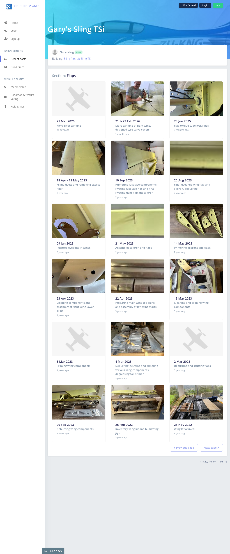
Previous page (184, 447)
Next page (211, 447)
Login (10, 31)
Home (11, 22)
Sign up (12, 39)
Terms (223, 461)
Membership (15, 87)
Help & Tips (14, 106)
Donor (78, 52)
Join (218, 5)
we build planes (22, 6)
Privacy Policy (208, 461)
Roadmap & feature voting (19, 97)
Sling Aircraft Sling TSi (77, 59)
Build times (14, 67)
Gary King (67, 52)
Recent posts (15, 59)
